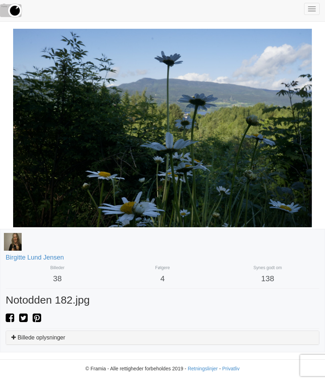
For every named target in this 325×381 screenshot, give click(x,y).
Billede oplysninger (38, 337)
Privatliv (230, 368)
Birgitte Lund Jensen (35, 257)
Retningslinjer (203, 368)
